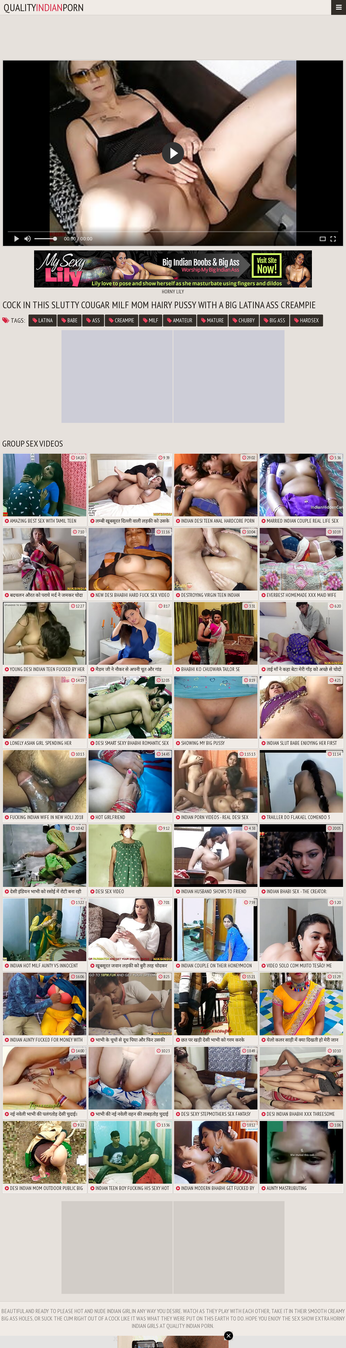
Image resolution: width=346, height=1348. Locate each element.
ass (93, 320)
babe (69, 320)
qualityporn (44, 7)
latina (43, 320)
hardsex (306, 320)
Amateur (179, 320)
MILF (150, 320)
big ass (274, 320)
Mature (212, 320)
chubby (244, 320)
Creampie (121, 320)
